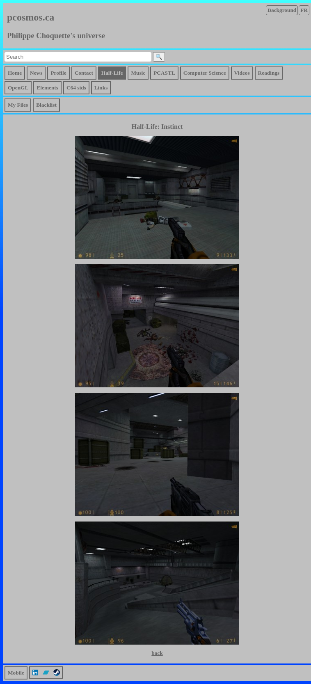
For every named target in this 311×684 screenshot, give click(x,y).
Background (282, 10)
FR (304, 10)
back (156, 653)
